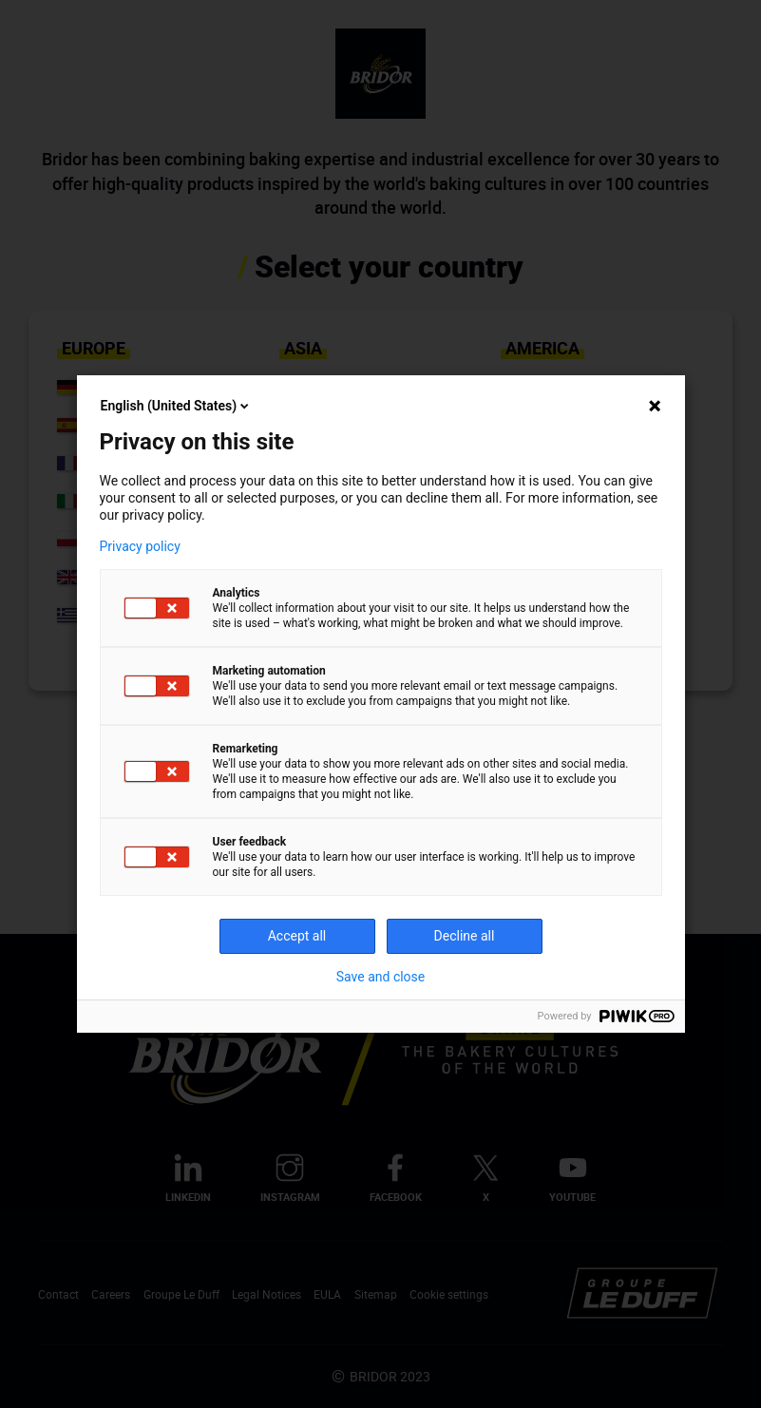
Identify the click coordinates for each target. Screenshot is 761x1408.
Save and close (381, 976)
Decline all (464, 935)
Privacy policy (140, 546)
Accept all (297, 935)
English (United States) (177, 405)
